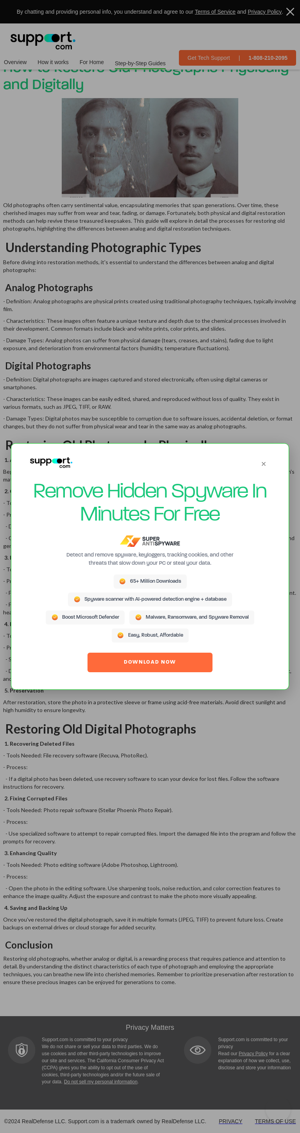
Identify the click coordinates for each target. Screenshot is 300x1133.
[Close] (264, 464)
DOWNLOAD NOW (150, 662)
